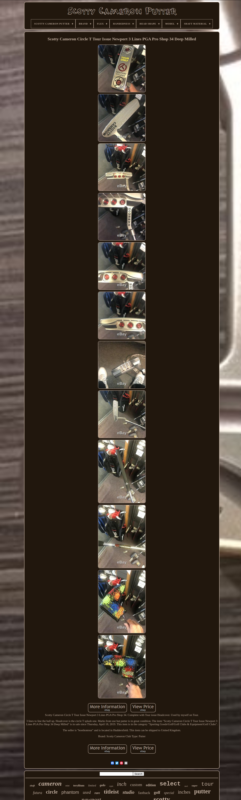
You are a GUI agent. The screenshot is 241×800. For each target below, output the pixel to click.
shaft (32, 785)
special (169, 793)
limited (92, 785)
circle (52, 792)
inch (121, 784)
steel (186, 786)
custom (136, 784)
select (170, 784)
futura (37, 793)
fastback (144, 793)
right (111, 786)
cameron (50, 783)
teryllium (78, 785)
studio (128, 792)
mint (67, 785)
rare (97, 793)
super (195, 785)
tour (207, 784)
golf (157, 792)
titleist (111, 791)
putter (202, 791)
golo (102, 785)
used (87, 792)
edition (151, 785)
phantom (70, 792)
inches (184, 792)
